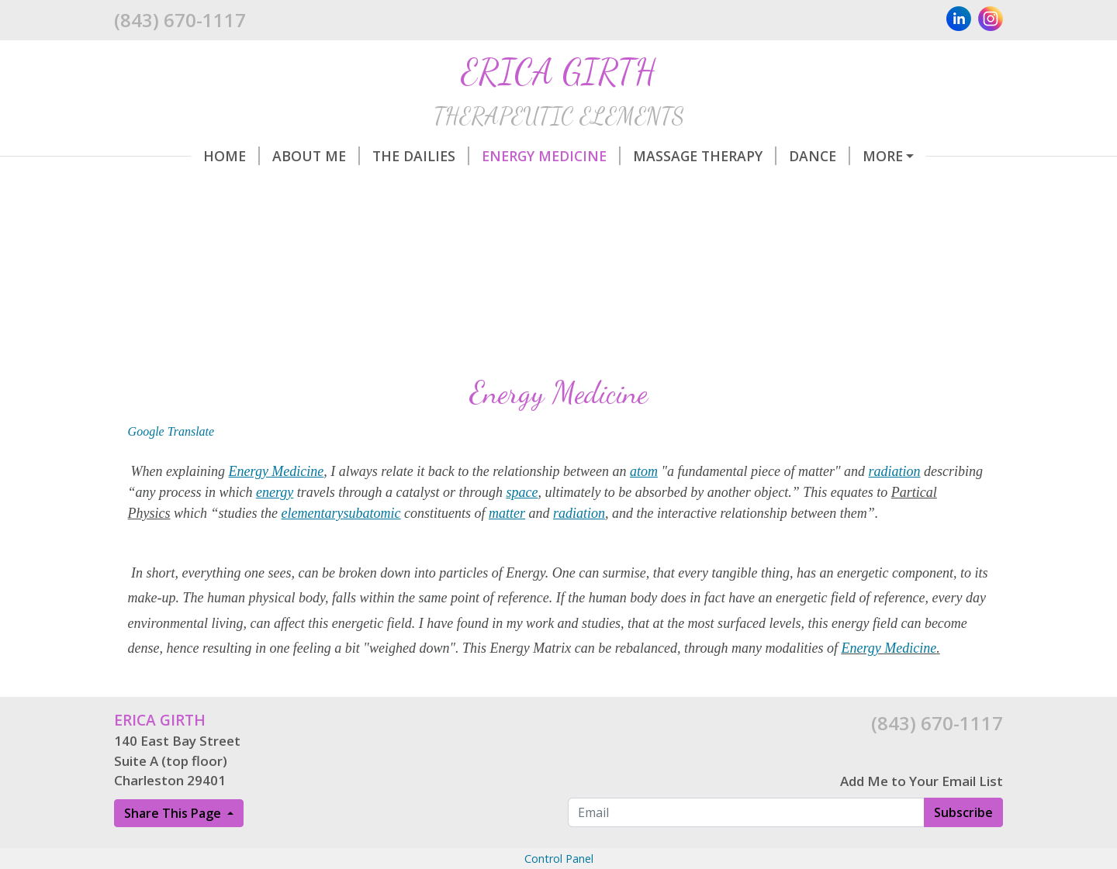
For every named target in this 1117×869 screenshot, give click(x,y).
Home (154, 156)
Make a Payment (195, 221)
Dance (742, 156)
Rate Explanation (817, 188)
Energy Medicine (474, 156)
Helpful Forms (665, 188)
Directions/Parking (508, 188)
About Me (239, 156)
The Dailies (344, 156)
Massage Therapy (628, 156)
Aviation (297, 188)
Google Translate (171, 497)
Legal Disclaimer (678, 221)
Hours (382, 188)
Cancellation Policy (515, 221)
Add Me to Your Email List (921, 847)
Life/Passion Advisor (871, 156)
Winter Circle (185, 188)
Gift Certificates (346, 221)
